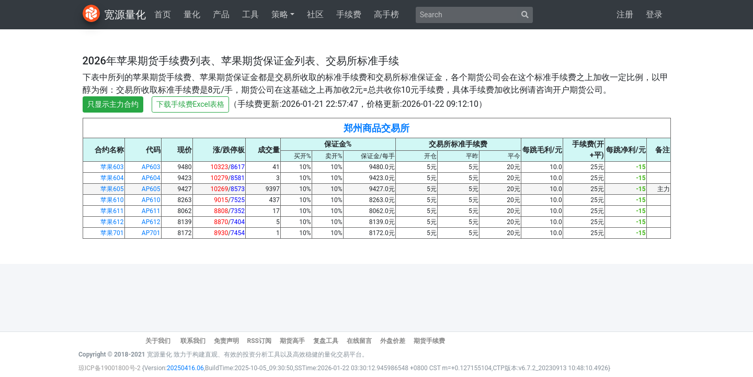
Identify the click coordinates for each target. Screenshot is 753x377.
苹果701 (111, 233)
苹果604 (111, 178)
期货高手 (292, 341)
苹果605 (111, 189)
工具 (250, 14)
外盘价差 (392, 341)
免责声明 (226, 341)
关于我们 (158, 341)
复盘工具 (325, 341)
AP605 (151, 189)
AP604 (151, 178)
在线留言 (359, 341)
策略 (279, 14)
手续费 (348, 14)
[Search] (466, 15)
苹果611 (111, 211)
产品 (221, 14)
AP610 (151, 200)
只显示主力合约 (113, 104)
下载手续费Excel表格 (190, 104)
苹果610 (111, 200)
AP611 (151, 211)
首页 (162, 14)
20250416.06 (185, 368)
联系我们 (193, 341)
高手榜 (386, 14)
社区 (315, 14)
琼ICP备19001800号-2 (110, 368)
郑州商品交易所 (376, 128)
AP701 (151, 233)
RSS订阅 (259, 341)
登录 (654, 14)
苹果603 (111, 167)
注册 (625, 14)
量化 (192, 14)
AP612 (151, 222)
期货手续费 (429, 341)
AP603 (151, 167)
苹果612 (111, 222)
